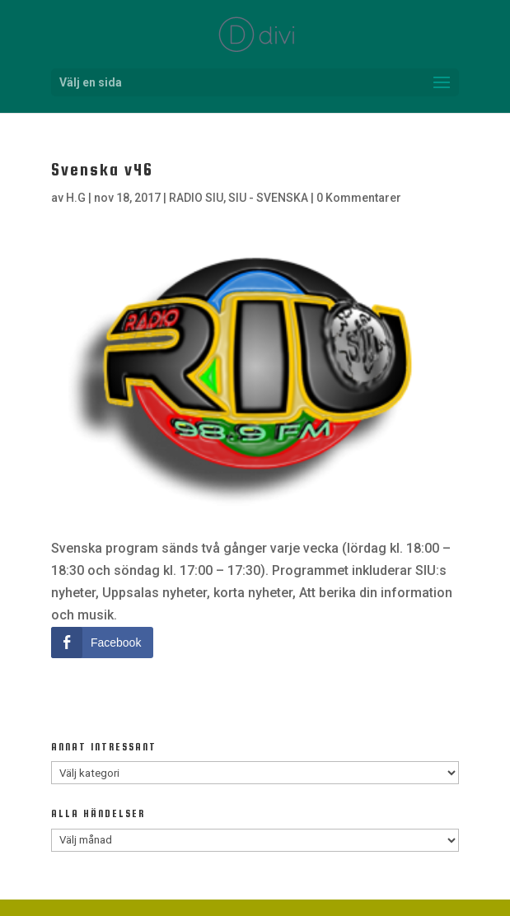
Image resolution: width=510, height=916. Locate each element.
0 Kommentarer (358, 197)
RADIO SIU (196, 197)
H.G (76, 197)
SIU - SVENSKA (268, 197)
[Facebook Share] (102, 642)
